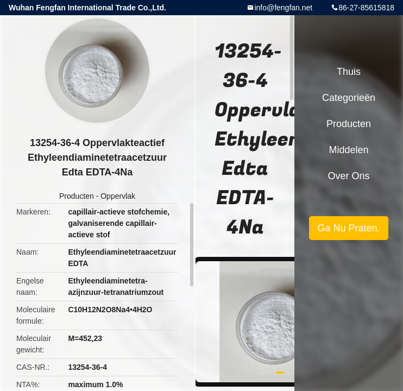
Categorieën (348, 97)
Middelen (348, 149)
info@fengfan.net (283, 7)
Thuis (349, 71)
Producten (76, 196)
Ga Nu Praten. (348, 228)
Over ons (348, 176)
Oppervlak (117, 196)
